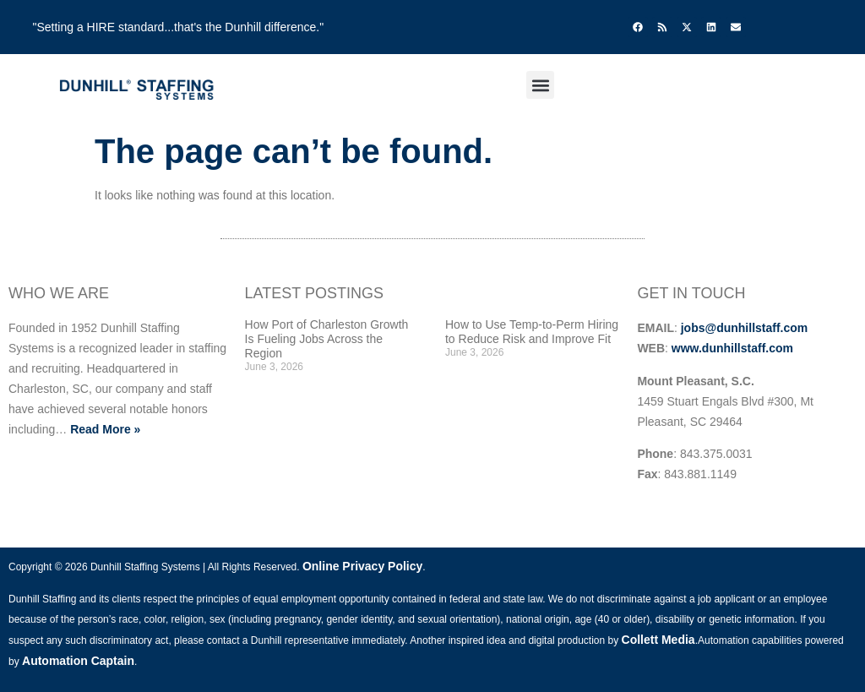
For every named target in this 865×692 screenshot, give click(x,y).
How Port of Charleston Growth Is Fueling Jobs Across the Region (327, 339)
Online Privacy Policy (362, 566)
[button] (540, 85)
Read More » (105, 429)
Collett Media (658, 639)
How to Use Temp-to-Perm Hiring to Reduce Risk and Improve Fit (531, 332)
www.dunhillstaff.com (732, 348)
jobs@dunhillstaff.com (744, 328)
